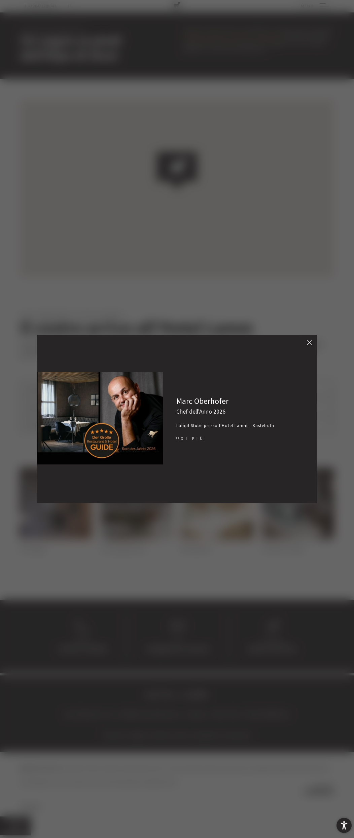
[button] (344, 825)
